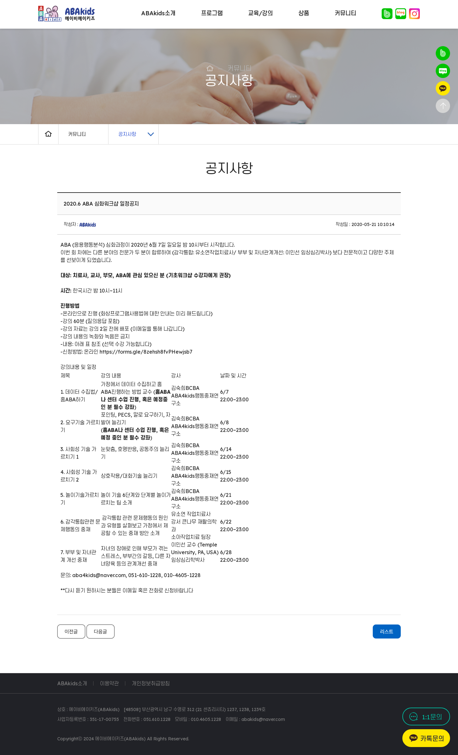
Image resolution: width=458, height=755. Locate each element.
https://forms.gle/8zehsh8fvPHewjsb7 (146, 352)
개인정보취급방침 (151, 683)
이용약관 (109, 683)
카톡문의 (432, 739)
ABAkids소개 (72, 683)
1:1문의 (432, 717)
